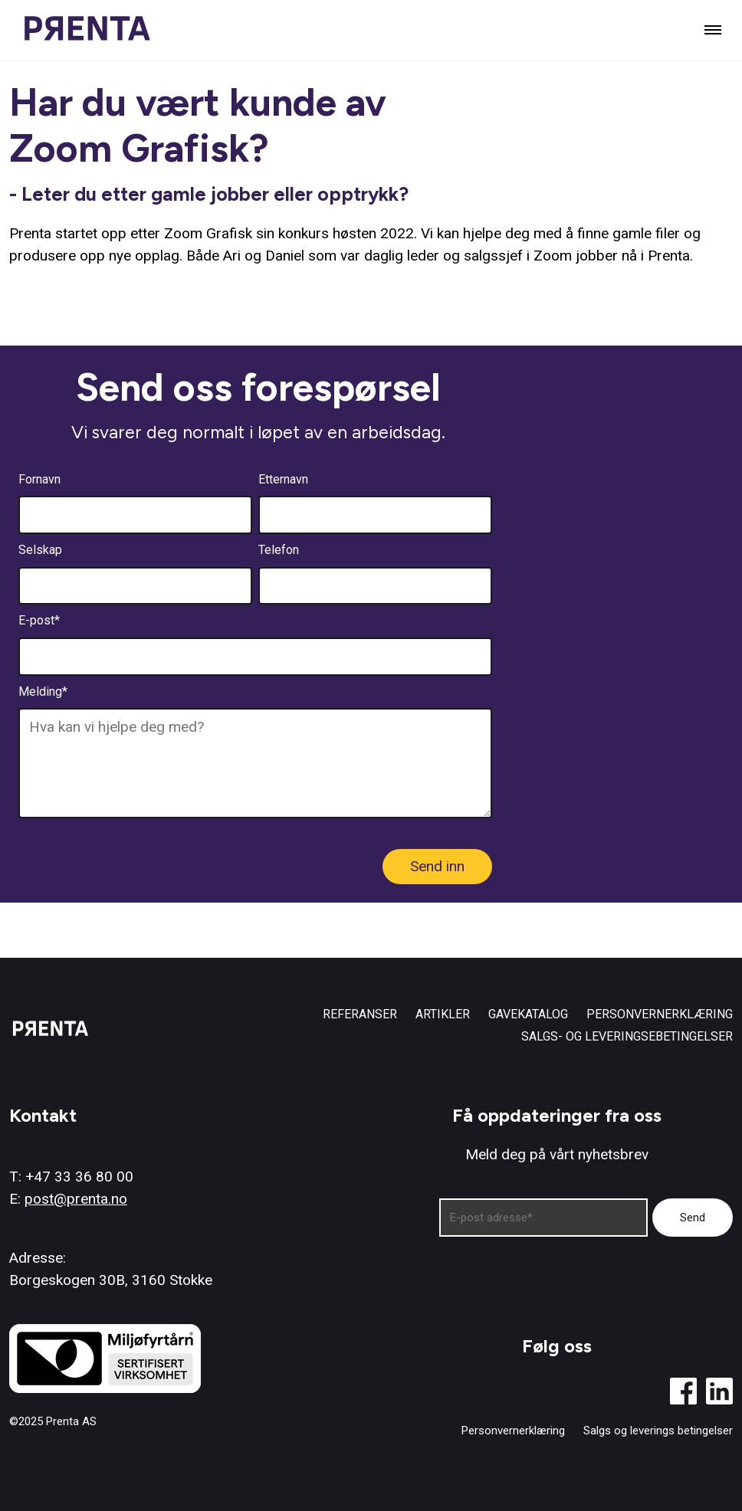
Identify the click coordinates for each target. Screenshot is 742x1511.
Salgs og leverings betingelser (658, 1430)
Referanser (360, 1014)
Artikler (442, 1014)
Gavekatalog (528, 1014)
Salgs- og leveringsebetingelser (627, 1036)
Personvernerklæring (659, 1014)
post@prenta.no (76, 1199)
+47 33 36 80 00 (79, 1176)
